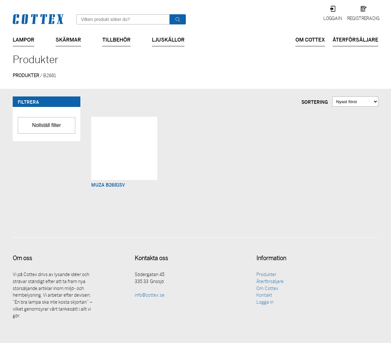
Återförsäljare (355, 39)
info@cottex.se (150, 296)
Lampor (23, 39)
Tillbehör (116, 39)
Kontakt (264, 296)
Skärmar (68, 39)
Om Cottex (310, 39)
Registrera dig (363, 19)
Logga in (332, 19)
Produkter (266, 276)
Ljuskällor (168, 39)
